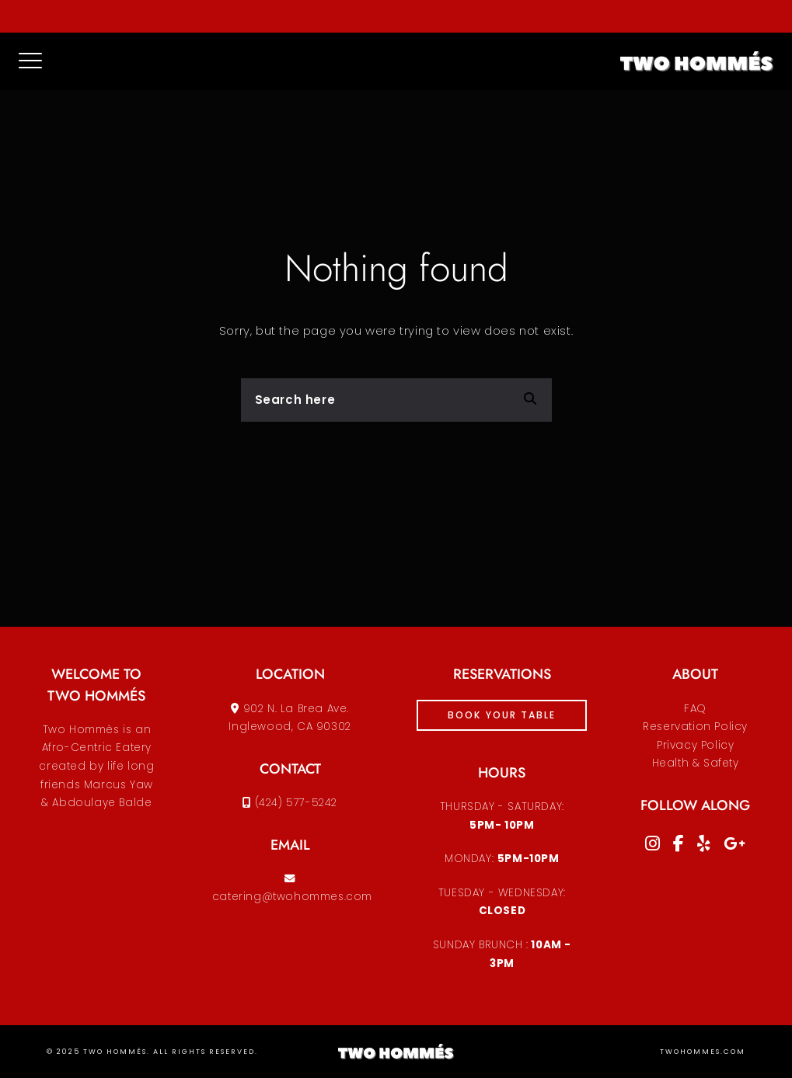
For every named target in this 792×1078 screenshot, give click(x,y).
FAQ (695, 708)
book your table (502, 715)
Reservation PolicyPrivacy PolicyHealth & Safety (695, 744)
